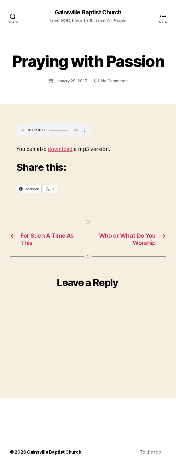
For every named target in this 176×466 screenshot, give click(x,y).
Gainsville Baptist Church (88, 12)
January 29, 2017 (71, 80)
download (60, 149)
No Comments (114, 80)
